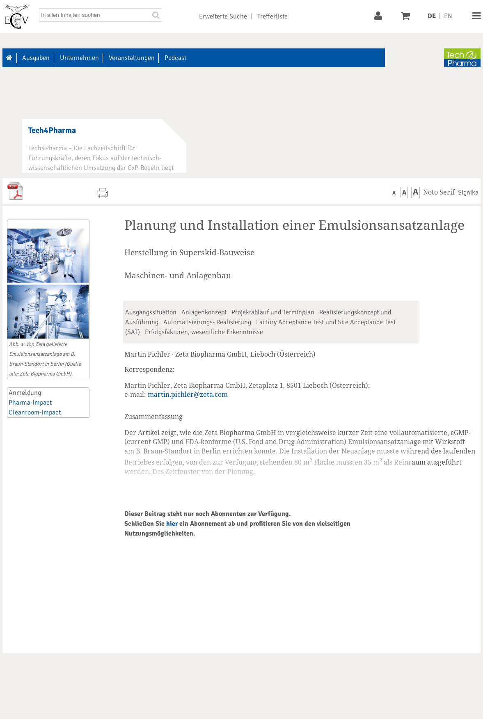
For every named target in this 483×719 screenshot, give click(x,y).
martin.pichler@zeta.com (188, 394)
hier (172, 524)
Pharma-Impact (30, 402)
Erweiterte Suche (223, 16)
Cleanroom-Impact (35, 412)
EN (448, 16)
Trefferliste (272, 16)
